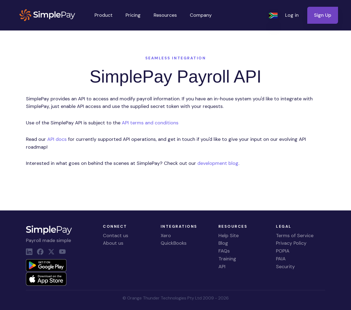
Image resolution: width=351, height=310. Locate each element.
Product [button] (103, 15)
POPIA (282, 251)
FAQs (224, 251)
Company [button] (201, 15)
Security (285, 266)
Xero (166, 235)
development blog (217, 163)
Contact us (115, 235)
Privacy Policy (291, 243)
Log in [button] (292, 15)
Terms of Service (294, 235)
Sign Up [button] (322, 15)
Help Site (228, 235)
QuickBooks (174, 243)
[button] (274, 15)
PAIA (281, 259)
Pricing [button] (133, 15)
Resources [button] (165, 15)
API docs (57, 139)
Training (227, 259)
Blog (223, 243)
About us (113, 243)
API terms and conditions (150, 123)
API (221, 266)
